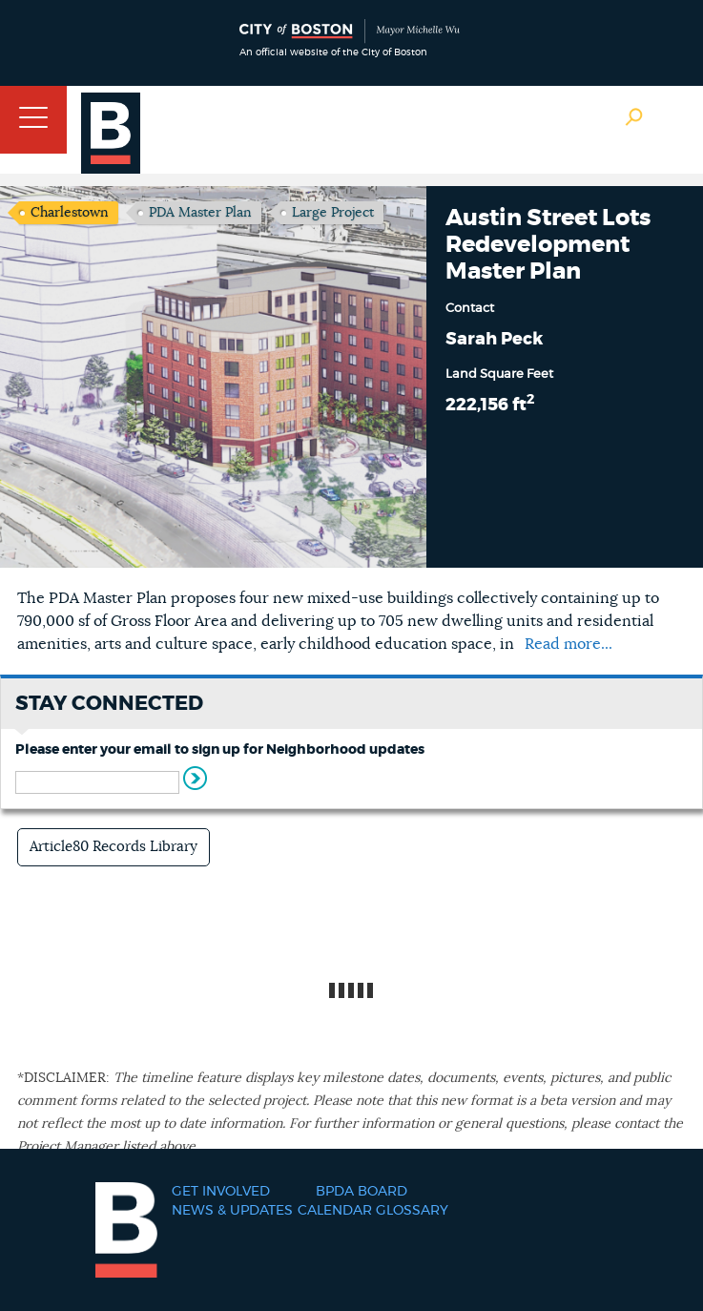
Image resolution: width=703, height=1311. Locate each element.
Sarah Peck (494, 339)
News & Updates (232, 1210)
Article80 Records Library (113, 847)
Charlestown (70, 212)
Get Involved (221, 1191)
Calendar (335, 1210)
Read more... (568, 644)
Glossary (412, 1210)
